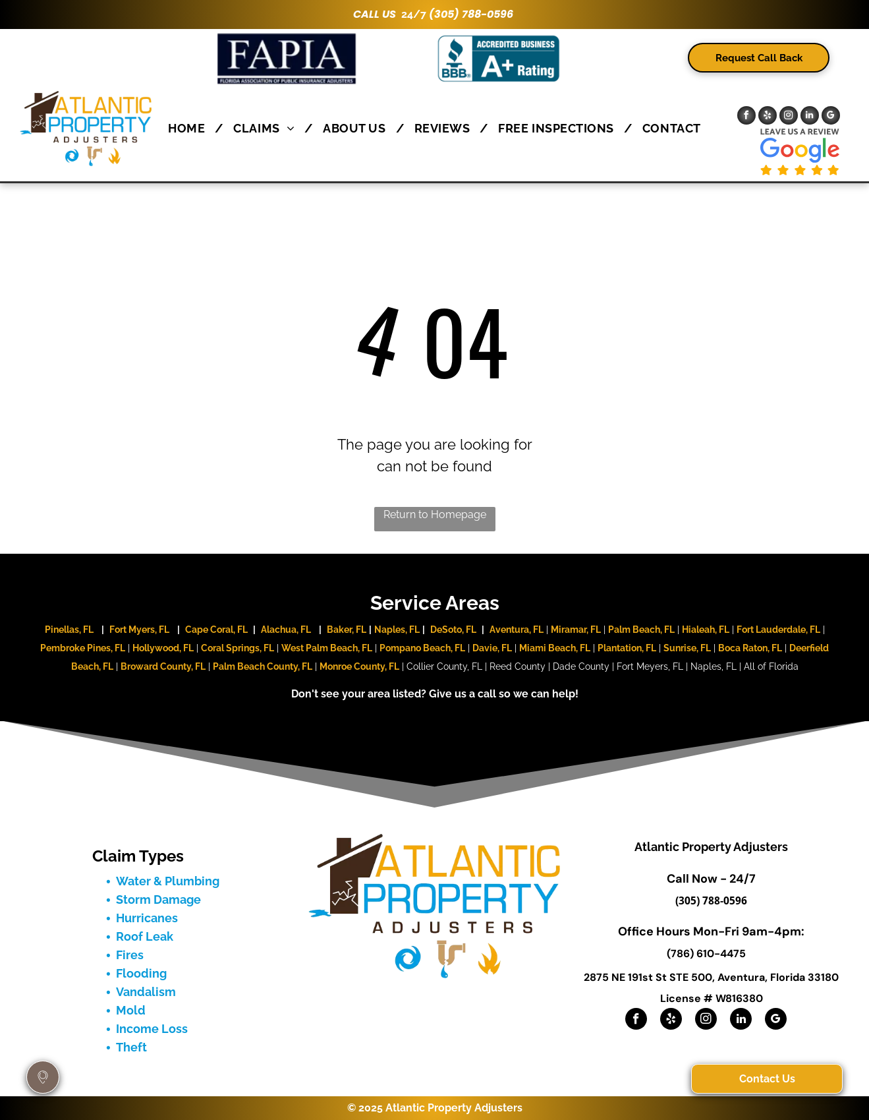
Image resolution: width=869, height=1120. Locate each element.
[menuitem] (190, 128)
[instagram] (788, 117)
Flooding (141, 973)
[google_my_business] (831, 117)
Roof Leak (144, 936)
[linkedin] (809, 117)
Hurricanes (147, 918)
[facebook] (746, 117)
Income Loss (152, 1029)
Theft (131, 1047)
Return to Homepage (434, 514)
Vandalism (146, 992)
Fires (130, 955)
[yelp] (767, 117)
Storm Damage (158, 899)
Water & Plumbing (167, 881)
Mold (131, 1010)
